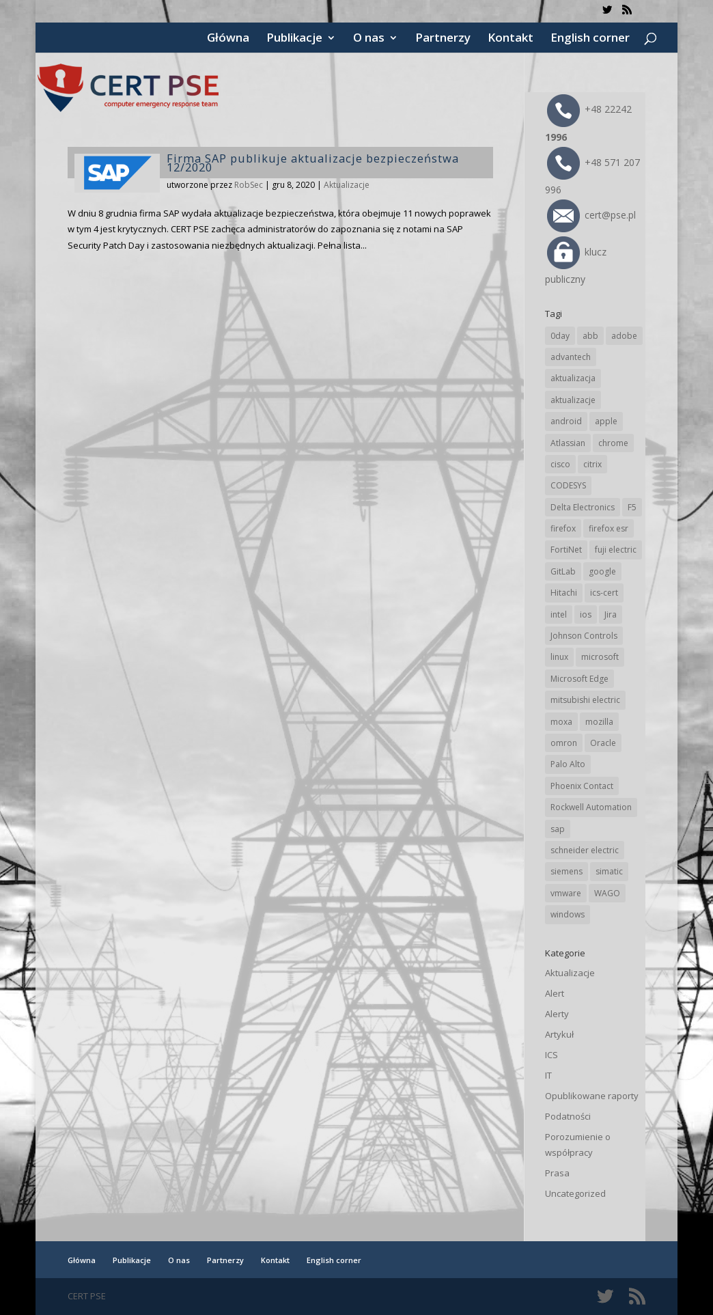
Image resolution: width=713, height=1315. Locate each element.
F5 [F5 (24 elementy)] (632, 507)
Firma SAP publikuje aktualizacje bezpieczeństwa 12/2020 (313, 162)
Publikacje (294, 39)
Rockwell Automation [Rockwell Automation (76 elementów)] (591, 807)
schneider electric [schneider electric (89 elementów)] (584, 850)
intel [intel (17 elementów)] (558, 614)
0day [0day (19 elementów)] (560, 336)
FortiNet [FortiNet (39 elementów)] (566, 549)
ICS (551, 1055)
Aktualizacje (346, 185)
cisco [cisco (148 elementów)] (560, 464)
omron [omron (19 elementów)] (563, 743)
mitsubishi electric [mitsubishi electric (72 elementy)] (585, 700)
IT (548, 1075)
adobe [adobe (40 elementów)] (624, 336)
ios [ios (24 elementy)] (585, 614)
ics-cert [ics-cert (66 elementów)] (604, 592)
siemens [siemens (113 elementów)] (566, 871)
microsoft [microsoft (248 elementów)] (600, 657)
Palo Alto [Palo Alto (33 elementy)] (567, 764)
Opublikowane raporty (592, 1096)
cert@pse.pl (591, 214)
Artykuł (559, 1034)
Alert (554, 993)
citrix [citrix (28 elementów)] (592, 464)
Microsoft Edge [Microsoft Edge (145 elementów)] (579, 678)
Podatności (568, 1116)
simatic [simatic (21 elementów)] (609, 871)
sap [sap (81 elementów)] (557, 829)
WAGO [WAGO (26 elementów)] (607, 893)
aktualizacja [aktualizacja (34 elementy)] (573, 378)
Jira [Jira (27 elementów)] (610, 614)
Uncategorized (575, 1193)
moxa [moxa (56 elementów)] (561, 722)
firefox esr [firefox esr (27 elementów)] (608, 528)
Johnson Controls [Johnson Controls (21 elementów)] (583, 635)
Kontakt (510, 39)
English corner (590, 39)
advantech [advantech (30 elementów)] (570, 357)
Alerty (557, 1014)
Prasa (557, 1173)
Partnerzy (443, 39)
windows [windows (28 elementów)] (567, 914)
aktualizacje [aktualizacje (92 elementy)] (573, 400)
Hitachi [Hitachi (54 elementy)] (563, 592)
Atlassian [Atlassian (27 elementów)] (567, 443)
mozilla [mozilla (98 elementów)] (599, 722)
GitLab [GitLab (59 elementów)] (563, 571)
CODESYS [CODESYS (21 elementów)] (568, 485)
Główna (228, 39)
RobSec (248, 185)
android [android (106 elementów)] (566, 421)
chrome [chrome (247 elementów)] (613, 443)
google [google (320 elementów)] (602, 571)
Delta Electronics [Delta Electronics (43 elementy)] (582, 507)
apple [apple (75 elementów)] (606, 421)
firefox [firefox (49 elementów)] (563, 528)
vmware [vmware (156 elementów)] (565, 893)
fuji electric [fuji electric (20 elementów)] (616, 549)
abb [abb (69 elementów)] (590, 336)
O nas (369, 39)
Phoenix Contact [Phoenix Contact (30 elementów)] (581, 786)
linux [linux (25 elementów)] (559, 657)
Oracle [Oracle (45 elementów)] (603, 743)
